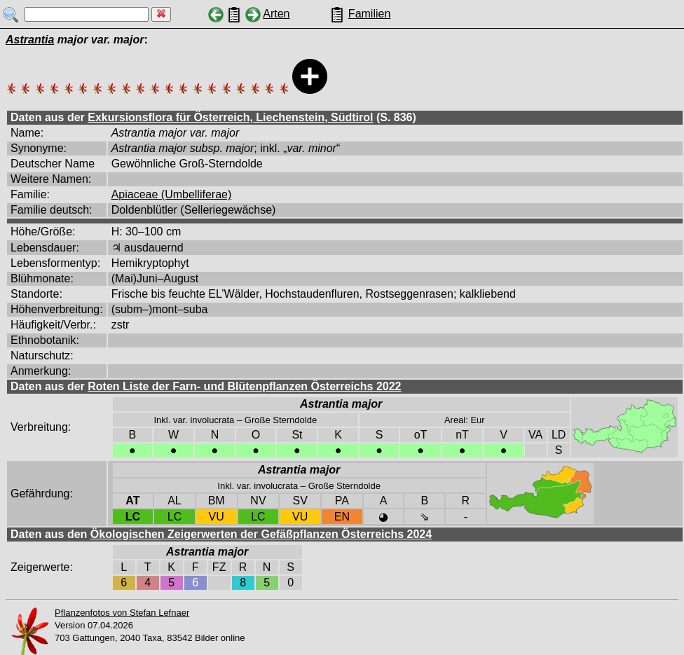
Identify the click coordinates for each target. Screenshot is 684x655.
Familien (369, 14)
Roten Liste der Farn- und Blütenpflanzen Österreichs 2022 (244, 386)
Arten (276, 14)
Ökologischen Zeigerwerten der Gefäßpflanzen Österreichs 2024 (261, 534)
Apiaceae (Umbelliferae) (171, 194)
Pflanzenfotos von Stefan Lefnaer (122, 612)
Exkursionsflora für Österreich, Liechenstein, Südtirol (230, 117)
